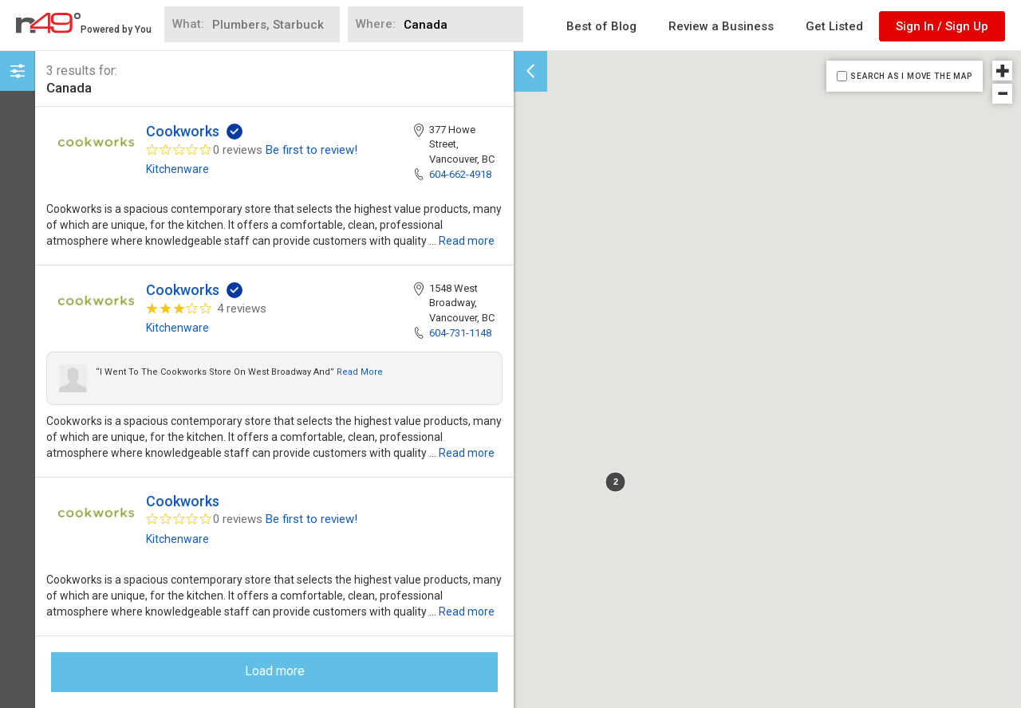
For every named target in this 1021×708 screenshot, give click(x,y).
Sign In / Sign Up (942, 26)
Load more (275, 670)
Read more (467, 240)
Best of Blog (601, 26)
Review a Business (721, 26)
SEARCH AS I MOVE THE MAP (911, 76)
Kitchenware (177, 169)
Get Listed (834, 26)
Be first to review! (311, 150)
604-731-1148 (460, 333)
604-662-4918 (460, 174)
